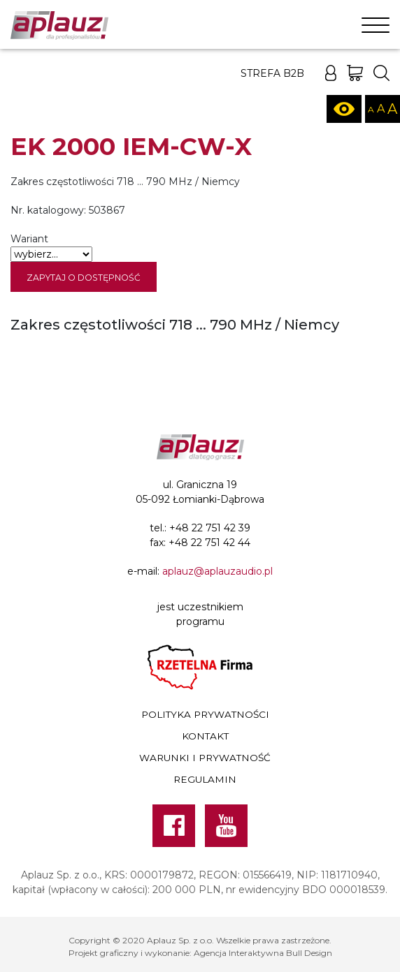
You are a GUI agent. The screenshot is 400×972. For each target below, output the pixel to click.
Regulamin (204, 779)
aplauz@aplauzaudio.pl (217, 571)
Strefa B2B (272, 73)
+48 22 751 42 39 (209, 528)
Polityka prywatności (205, 714)
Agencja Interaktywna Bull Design (263, 953)
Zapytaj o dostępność (84, 277)
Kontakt (205, 736)
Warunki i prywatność (205, 757)
